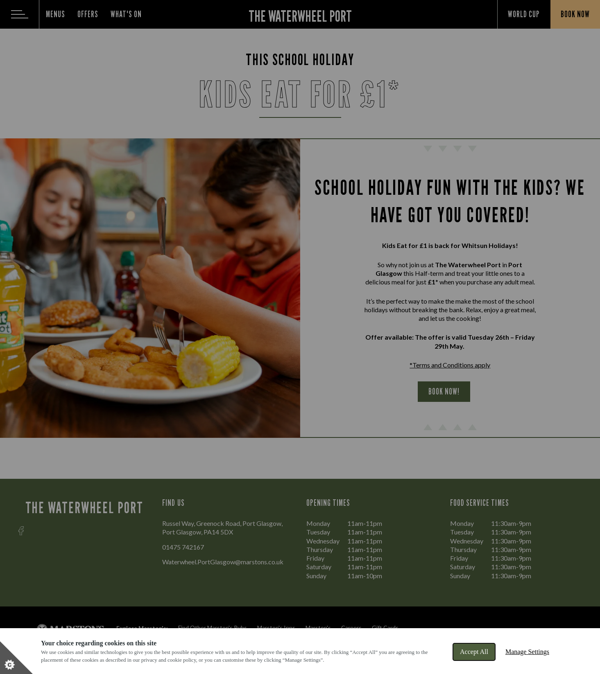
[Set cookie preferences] (16, 657)
